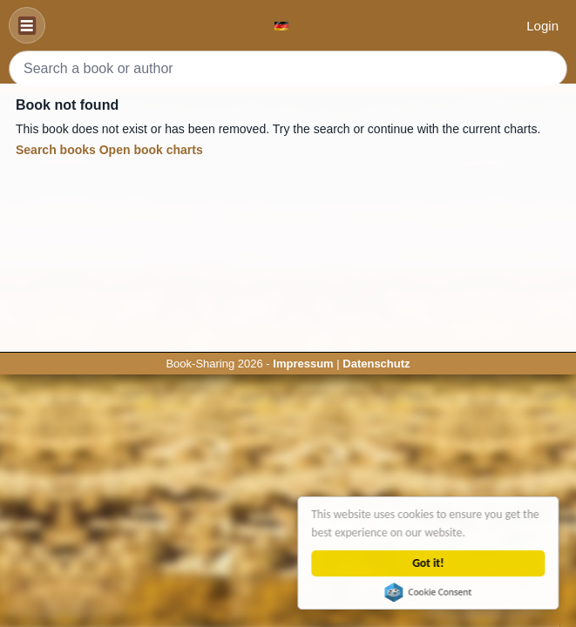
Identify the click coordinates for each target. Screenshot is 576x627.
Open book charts (151, 150)
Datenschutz (376, 363)
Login (542, 25)
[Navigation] (27, 25)
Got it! (428, 563)
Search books (56, 150)
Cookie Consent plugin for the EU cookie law (428, 592)
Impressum (303, 363)
